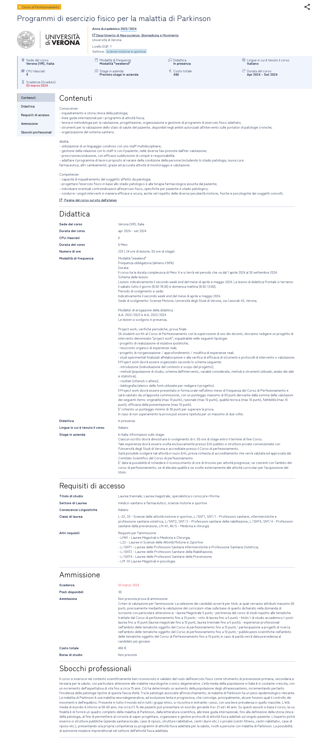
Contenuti (28, 97)
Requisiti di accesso (35, 115)
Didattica (28, 106)
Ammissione (29, 123)
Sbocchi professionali (36, 132)
